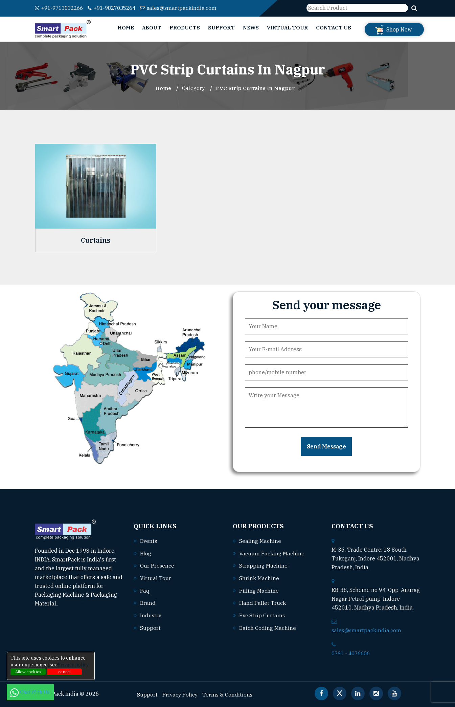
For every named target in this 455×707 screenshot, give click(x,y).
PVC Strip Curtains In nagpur (255, 88)
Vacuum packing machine (272, 552)
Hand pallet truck (262, 601)
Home (125, 27)
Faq (145, 589)
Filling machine (259, 589)
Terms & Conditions (228, 693)
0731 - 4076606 (352, 652)
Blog (145, 552)
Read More (75, 603)
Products (184, 27)
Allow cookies (28, 671)
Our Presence (157, 564)
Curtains (96, 240)
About (151, 27)
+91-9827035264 (118, 7)
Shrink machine (259, 577)
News (251, 27)
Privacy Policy (180, 693)
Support (221, 27)
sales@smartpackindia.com (187, 7)
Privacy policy (73, 665)
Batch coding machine (267, 625)
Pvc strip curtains (262, 613)
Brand (148, 601)
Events (149, 540)
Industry (151, 613)
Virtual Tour (287, 27)
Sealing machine (260, 540)
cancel (64, 671)
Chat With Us (30, 692)
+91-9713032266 (61, 7)
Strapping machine (263, 564)
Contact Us (333, 27)
